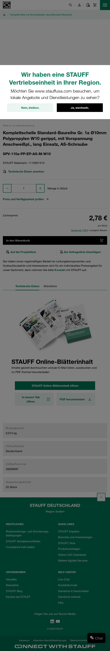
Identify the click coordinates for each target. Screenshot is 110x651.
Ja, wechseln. (80, 107)
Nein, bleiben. (30, 107)
